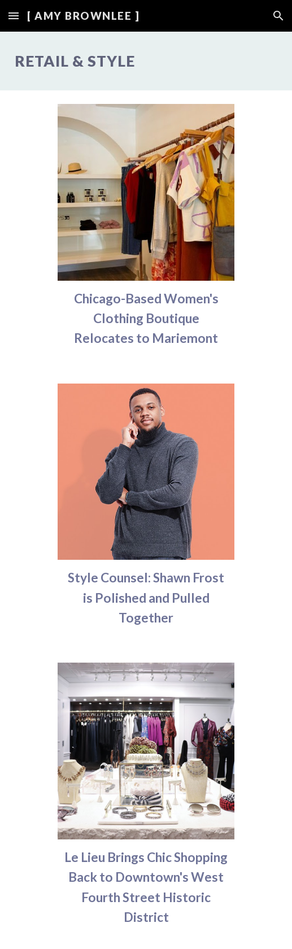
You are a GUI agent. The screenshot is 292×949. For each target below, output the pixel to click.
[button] (13, 15)
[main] (146, 61)
